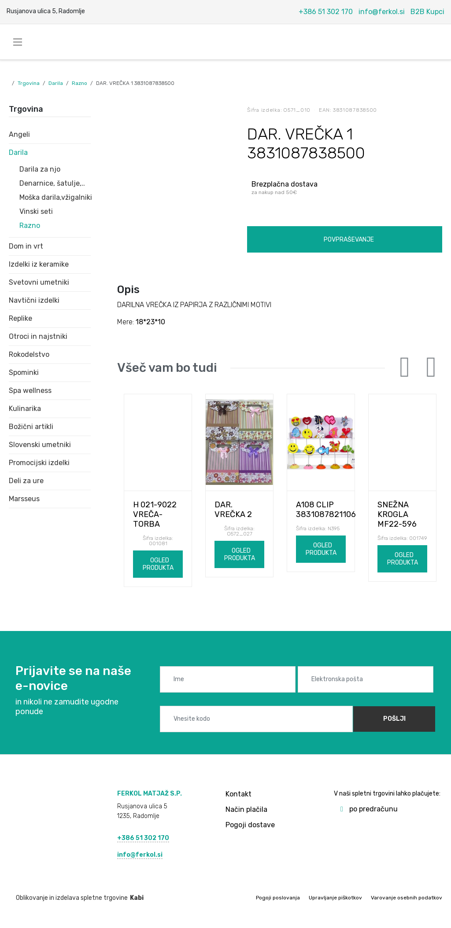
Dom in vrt (26, 246)
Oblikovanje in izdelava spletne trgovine (76, 898)
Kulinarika (25, 408)
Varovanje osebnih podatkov (406, 898)
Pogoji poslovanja (278, 898)
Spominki (24, 372)
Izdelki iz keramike (39, 264)
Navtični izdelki (34, 300)
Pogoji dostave (250, 825)
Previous (405, 367)
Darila (55, 83)
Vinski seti (36, 211)
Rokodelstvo (29, 354)
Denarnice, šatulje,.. (52, 183)
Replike (20, 318)
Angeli (19, 134)
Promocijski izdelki (39, 462)
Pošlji (394, 719)
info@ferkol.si (382, 11)
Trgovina (29, 83)
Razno (79, 83)
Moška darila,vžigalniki (55, 197)
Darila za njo (39, 169)
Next (431, 367)
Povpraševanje (349, 239)
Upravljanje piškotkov (335, 898)
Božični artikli (31, 426)
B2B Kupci (427, 11)
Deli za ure (26, 481)
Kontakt (238, 794)
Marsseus (24, 499)
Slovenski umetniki (40, 444)
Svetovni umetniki (39, 282)
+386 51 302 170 (326, 11)
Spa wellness (30, 390)
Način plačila (246, 809)
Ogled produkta (158, 564)
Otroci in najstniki (38, 336)
